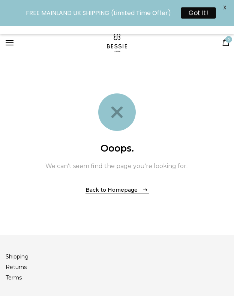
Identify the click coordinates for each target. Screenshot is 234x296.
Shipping (17, 256)
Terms (14, 277)
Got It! (198, 13)
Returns (16, 267)
